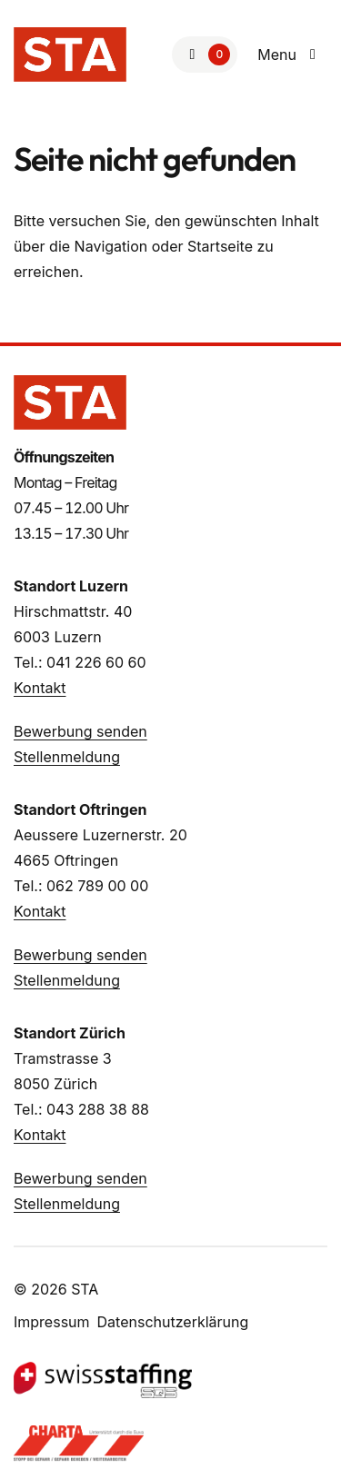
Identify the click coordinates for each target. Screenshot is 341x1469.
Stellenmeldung (67, 757)
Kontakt (39, 688)
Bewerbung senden (80, 731)
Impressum (52, 1322)
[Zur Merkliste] (204, 54)
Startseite (220, 246)
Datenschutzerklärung (173, 1322)
